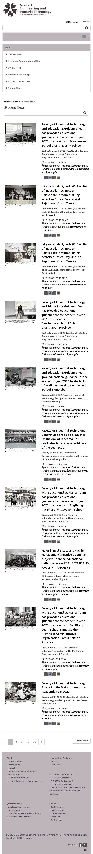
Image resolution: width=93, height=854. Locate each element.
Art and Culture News (17, 81)
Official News (13, 68)
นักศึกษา (47, 169)
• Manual (11, 767)
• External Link (56, 810)
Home (7, 101)
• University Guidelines (18, 777)
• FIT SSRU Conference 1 (61, 784)
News (7, 47)
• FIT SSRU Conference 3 (61, 777)
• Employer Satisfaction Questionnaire (18, 808)
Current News (81, 740)
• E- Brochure (55, 819)
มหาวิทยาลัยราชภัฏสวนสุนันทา (65, 354)
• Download (54, 816)
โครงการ (65, 594)
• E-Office (54, 761)
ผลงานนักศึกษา (68, 169)
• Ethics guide (13, 764)
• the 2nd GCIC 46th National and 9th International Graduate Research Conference (67, 790)
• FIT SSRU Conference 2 (61, 781)
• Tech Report (55, 806)
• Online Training (15, 761)
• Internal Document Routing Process (24, 780)
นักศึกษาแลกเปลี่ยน (70, 351)
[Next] (5, 742)
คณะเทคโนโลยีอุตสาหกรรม (75, 165)
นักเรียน (56, 169)
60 (34, 742)
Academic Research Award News (23, 61)
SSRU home (72, 22)
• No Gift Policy (14, 774)
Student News (13, 54)
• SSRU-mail (55, 764)
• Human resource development (21, 771)
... (28, 742)
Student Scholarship (17, 74)
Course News (13, 88)
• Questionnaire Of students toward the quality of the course (24, 815)
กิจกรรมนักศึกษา (52, 165)
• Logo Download (57, 813)
